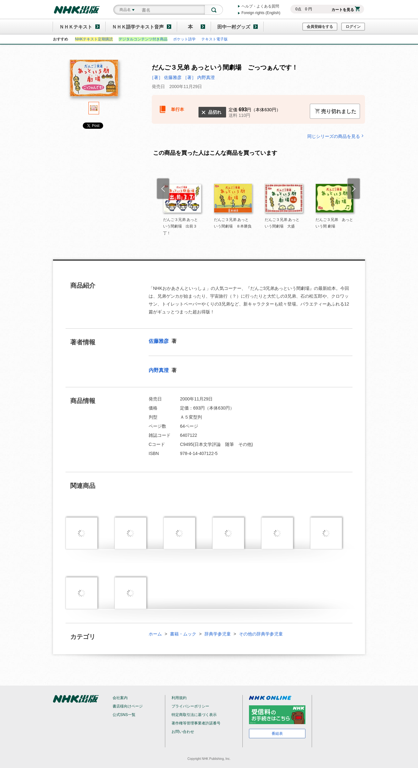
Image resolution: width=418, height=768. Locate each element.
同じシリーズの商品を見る (336, 136)
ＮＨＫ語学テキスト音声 (138, 26)
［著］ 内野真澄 (199, 77)
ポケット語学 (184, 39)
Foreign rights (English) (260, 13)
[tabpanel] (94, 81)
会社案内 (120, 698)
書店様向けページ (128, 706)
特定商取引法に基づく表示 (194, 715)
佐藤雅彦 (159, 341)
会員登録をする (320, 26)
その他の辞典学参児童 (261, 633)
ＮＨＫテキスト (75, 26)
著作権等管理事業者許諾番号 (196, 723)
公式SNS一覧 (124, 715)
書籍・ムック (183, 633)
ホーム (155, 633)
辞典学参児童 (217, 633)
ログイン (353, 26)
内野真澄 (159, 370)
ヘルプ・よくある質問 (260, 6)
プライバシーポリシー (190, 706)
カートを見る (345, 10)
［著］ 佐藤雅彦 (166, 77)
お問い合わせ (183, 731)
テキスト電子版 (214, 39)
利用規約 (179, 698)
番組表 (277, 733)
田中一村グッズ (233, 26)
